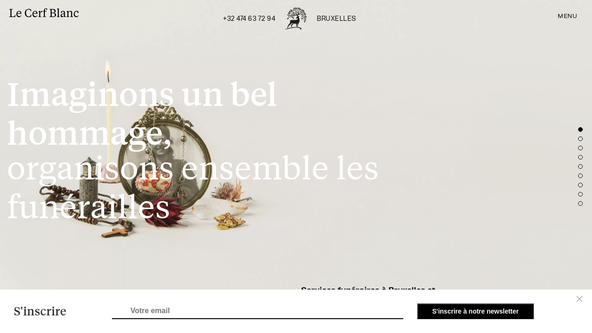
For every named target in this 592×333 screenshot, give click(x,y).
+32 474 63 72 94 (249, 19)
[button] (580, 129)
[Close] (579, 298)
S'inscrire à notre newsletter (475, 311)
